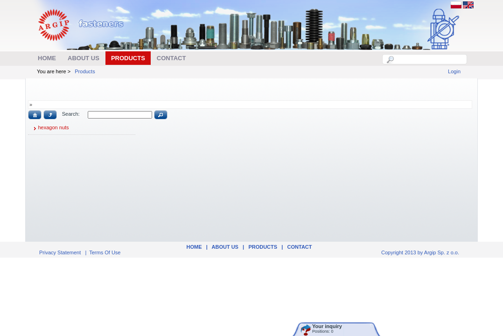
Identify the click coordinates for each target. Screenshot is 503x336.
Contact (299, 247)
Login (454, 71)
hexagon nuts (50, 128)
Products (85, 71)
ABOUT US (225, 247)
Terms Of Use (104, 252)
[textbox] (429, 59)
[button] (35, 114)
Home (194, 247)
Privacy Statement (60, 252)
